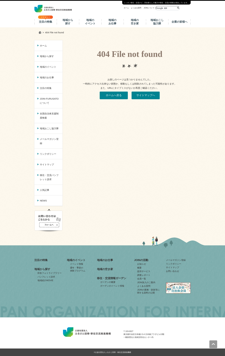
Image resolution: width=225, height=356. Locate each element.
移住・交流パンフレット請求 (49, 177)
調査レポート (143, 275)
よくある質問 (136, 8)
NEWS (43, 200)
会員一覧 (141, 278)
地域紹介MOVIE (45, 280)
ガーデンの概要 (107, 282)
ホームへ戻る (114, 95)
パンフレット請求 (46, 277)
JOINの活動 (141, 260)
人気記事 (44, 190)
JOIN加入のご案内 (146, 282)
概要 (139, 267)
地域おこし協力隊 (157, 22)
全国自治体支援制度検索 (49, 115)
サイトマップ (47, 164)
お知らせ (141, 264)
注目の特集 (45, 21)
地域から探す (67, 22)
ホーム (126, 8)
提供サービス (143, 271)
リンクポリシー (48, 154)
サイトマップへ (145, 95)
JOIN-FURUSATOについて (49, 100)
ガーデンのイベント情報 (112, 286)
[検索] (166, 8)
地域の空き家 (135, 22)
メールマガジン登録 (49, 141)
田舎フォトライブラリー (50, 273)
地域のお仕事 (112, 22)
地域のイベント (90, 22)
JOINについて (149, 8)
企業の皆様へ (180, 21)
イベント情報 (76, 264)
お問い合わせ (172, 271)
